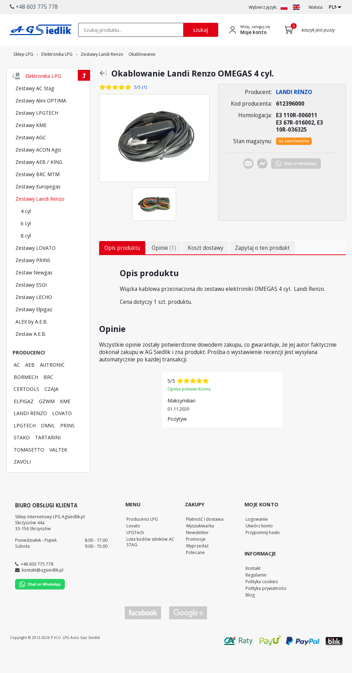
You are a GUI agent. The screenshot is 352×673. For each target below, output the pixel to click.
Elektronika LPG (43, 95)
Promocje (196, 558)
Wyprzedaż (197, 565)
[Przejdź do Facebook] (143, 632)
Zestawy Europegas (38, 205)
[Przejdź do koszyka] (290, 30)
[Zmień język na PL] (284, 7)
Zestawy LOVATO (35, 267)
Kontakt (253, 587)
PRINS (67, 444)
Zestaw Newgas (34, 291)
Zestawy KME (31, 144)
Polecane (195, 571)
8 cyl (26, 254)
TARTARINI (48, 456)
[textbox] (130, 30)
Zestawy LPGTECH (36, 131)
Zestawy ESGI (31, 303)
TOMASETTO (29, 468)
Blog (250, 614)
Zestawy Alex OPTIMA (40, 119)
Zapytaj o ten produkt (262, 267)
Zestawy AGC (30, 156)
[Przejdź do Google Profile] (187, 632)
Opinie (164, 267)
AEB (30, 383)
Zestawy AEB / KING (38, 181)
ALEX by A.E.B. (31, 340)
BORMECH (26, 396)
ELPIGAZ (24, 420)
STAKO (22, 456)
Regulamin (256, 594)
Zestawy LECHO (33, 316)
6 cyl (26, 242)
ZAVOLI (22, 480)
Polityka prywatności (266, 607)
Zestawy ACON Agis (38, 168)
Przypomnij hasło (263, 551)
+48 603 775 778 (37, 583)
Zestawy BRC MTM (37, 193)
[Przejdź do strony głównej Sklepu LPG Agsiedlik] (40, 30)
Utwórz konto (259, 545)
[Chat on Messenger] (262, 184)
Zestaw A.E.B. (30, 353)
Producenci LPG (142, 538)
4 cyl (26, 230)
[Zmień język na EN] (296, 7)
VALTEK (58, 468)
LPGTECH (25, 444)
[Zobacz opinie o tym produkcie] (130, 106)
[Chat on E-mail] (248, 184)
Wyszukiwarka (200, 545)
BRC (48, 396)
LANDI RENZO (30, 432)
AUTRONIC (52, 383)
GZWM (47, 420)
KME (65, 420)
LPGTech (135, 551)
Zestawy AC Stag (34, 107)
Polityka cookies (262, 601)
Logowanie (257, 538)
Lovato (133, 545)
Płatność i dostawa (204, 538)
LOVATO (62, 432)
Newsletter (197, 551)
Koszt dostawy (205, 267)
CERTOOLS (26, 408)
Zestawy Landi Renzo (39, 217)
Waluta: (316, 7)
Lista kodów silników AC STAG (150, 561)
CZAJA (51, 408)
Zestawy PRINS (32, 279)
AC (17, 383)
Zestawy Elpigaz (33, 328)
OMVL (48, 444)
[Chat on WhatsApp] (296, 184)
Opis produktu (122, 267)
